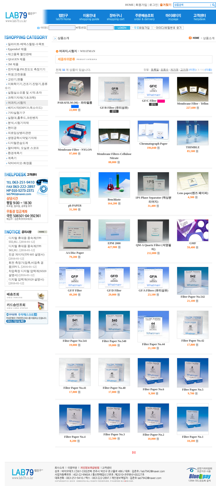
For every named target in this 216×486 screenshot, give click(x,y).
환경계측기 (15, 153)
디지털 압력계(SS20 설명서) (26, 279)
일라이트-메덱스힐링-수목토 (26, 44)
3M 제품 (13, 64)
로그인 (153, 4)
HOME (129, 4)
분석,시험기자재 (18, 122)
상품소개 (209, 38)
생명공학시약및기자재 (22, 138)
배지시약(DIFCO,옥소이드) (25, 107)
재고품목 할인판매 (20, 54)
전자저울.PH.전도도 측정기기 (26, 69)
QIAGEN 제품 (16, 59)
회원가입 (141, 4)
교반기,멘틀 (15, 79)
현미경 (12, 128)
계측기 (12, 158)
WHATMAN (87, 51)
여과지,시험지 (17, 102)
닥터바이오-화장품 (20, 163)
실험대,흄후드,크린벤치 (23, 117)
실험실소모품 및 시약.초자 (25, 92)
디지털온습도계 (18, 143)
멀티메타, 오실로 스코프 (23, 148)
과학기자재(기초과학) (22, 97)
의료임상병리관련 (19, 133)
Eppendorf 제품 (17, 49)
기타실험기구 (16, 112)
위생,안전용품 (17, 74)
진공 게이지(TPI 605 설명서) (26, 254)
